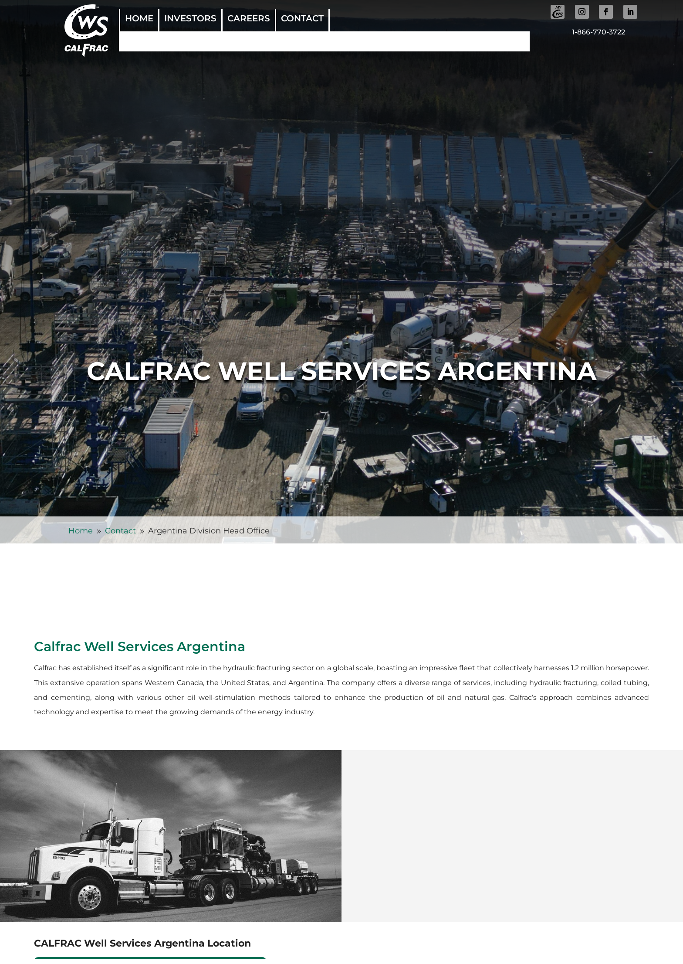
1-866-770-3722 (598, 32)
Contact (302, 19)
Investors (190, 19)
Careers (248, 19)
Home (139, 19)
